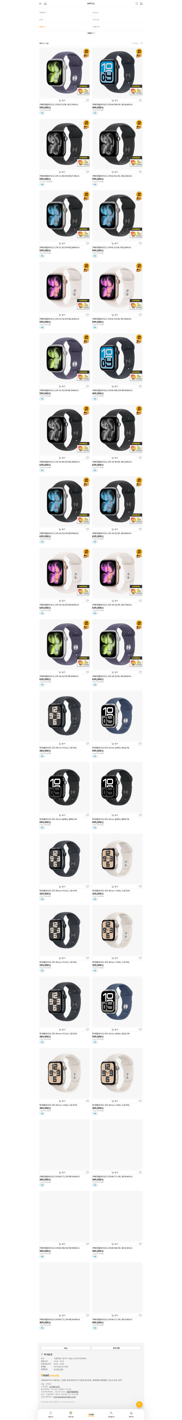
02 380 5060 (58, 1369)
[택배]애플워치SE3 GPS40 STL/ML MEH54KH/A (112, 1176)
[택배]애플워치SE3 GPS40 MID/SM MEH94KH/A (59, 1248)
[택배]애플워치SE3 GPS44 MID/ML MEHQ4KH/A (112, 104)
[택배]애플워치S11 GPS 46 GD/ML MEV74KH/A (112, 604)
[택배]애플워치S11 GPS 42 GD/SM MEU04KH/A (59, 319)
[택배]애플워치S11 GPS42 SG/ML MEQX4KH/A (111, 247)
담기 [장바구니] (62, 100)
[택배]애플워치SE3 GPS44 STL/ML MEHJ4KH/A (112, 1319)
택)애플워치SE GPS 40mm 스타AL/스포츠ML (111, 962)
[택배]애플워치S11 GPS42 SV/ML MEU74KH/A (58, 104)
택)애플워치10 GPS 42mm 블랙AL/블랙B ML (111, 819)
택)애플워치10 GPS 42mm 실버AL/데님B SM (111, 1033)
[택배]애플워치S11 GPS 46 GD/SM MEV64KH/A (59, 604)
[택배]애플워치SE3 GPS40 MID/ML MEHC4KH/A (112, 1248)
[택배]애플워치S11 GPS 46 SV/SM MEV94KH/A (58, 676)
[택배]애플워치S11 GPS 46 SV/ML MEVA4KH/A (111, 676)
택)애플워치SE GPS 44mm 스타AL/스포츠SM (58, 1105)
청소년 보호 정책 (114, 1380)
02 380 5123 (54, 1386)
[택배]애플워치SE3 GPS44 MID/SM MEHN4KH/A (112, 390)
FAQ (65, 1348)
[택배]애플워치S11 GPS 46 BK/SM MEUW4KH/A (59, 461)
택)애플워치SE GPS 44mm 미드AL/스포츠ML (58, 747)
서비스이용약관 (54, 1380)
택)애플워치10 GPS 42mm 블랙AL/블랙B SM (58, 819)
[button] (40, 4)
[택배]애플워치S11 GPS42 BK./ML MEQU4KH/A (112, 176)
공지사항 (116, 1348)
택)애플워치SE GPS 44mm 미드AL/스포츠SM (58, 1033)
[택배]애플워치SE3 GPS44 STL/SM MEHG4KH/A (59, 1319)
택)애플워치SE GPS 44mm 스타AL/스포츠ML (111, 1105)
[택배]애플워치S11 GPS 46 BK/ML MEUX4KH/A (112, 461)
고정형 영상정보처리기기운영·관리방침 (76, 1380)
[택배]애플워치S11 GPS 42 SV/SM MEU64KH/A (58, 390)
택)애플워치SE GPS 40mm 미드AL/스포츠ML (58, 962)
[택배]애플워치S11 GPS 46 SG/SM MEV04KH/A (58, 533)
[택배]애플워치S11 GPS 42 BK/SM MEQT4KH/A (59, 176)
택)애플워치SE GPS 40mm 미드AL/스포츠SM (58, 890)
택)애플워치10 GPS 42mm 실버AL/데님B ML (111, 747)
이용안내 (44, 1380)
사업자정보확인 (72, 1391)
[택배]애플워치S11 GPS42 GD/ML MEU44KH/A (111, 319)
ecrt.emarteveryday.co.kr (64, 1396)
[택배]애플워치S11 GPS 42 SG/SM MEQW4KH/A (59, 247)
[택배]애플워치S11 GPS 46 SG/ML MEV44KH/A (111, 533)
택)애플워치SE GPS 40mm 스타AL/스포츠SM (111, 890)
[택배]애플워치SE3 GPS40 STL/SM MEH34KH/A (59, 1176)
